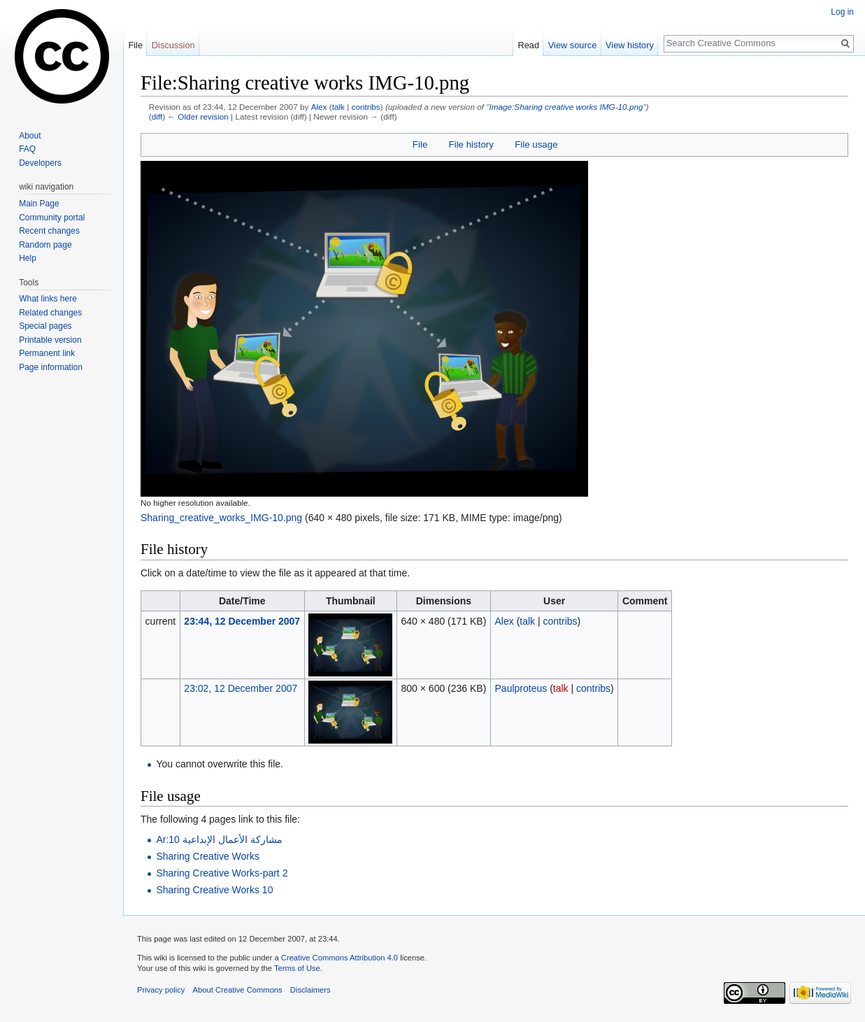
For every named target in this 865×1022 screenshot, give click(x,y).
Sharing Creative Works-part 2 (221, 873)
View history (630, 45)
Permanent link (47, 353)
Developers (40, 163)
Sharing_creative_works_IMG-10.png (221, 517)
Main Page (39, 203)
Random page (45, 245)
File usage (536, 144)
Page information (51, 367)
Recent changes (49, 231)
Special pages (45, 326)
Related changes (50, 313)
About (30, 136)
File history (471, 144)
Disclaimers (310, 990)
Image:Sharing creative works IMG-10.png (566, 106)
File (420, 144)
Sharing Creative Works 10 (214, 889)
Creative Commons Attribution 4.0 (339, 957)
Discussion (173, 45)
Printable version (50, 340)
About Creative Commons (238, 990)
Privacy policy (161, 990)
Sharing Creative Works (207, 856)
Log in (842, 12)
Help (27, 258)
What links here (48, 299)
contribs (366, 106)
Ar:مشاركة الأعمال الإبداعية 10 (219, 839)
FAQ (27, 149)
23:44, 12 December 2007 (242, 621)
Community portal (52, 217)
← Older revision (198, 116)
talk (338, 106)
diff (157, 116)
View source (572, 45)
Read (528, 45)
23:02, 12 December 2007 (240, 688)
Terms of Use (297, 968)
